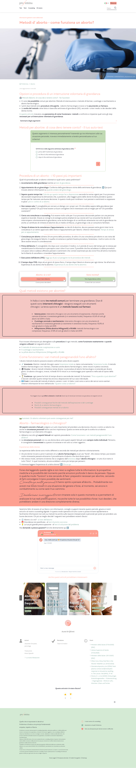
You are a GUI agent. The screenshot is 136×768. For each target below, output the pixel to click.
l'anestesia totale (67, 364)
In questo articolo (26, 114)
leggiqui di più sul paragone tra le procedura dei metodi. (68, 258)
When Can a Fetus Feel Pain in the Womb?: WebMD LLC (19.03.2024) (102, 662)
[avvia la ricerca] (115, 8)
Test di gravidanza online (93, 279)
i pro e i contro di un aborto (38, 202)
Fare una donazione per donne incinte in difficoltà (99, 729)
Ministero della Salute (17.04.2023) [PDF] (102, 646)
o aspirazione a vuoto (51, 347)
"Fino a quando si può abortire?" (104, 376)
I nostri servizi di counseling (92, 721)
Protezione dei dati (63, 758)
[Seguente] (115, 597)
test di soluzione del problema (66, 524)
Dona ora (113, 3)
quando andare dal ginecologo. (59, 190)
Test (20, 8)
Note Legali (52, 758)
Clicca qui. (67, 464)
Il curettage (26, 350)
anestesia (72, 459)
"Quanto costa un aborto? (65, 383)
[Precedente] (20, 597)
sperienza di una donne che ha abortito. (71, 265)
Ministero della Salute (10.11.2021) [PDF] (102, 657)
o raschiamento (37, 350)
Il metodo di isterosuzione (31, 347)
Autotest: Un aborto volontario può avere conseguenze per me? (47, 418)
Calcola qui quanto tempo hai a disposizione (61, 194)
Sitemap (84, 758)
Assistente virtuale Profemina (93, 725)
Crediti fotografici (75, 758)
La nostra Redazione (32, 657)
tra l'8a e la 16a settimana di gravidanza (51, 154)
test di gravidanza (63, 183)
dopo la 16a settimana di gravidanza (50, 157)
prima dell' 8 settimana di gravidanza (50, 152)
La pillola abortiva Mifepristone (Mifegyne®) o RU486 (42, 352)
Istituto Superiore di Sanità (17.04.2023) (100, 651)
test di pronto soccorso (58, 522)
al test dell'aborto (45, 520)
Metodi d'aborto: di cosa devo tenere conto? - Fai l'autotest (46, 98)
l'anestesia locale (100, 364)
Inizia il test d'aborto (43, 279)
